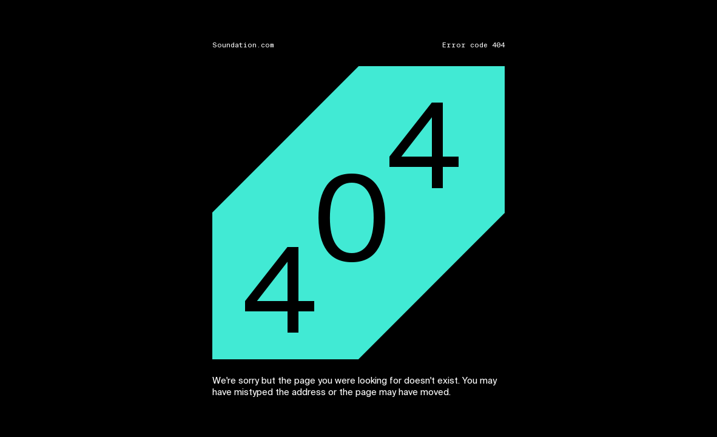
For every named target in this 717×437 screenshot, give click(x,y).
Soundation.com (243, 45)
